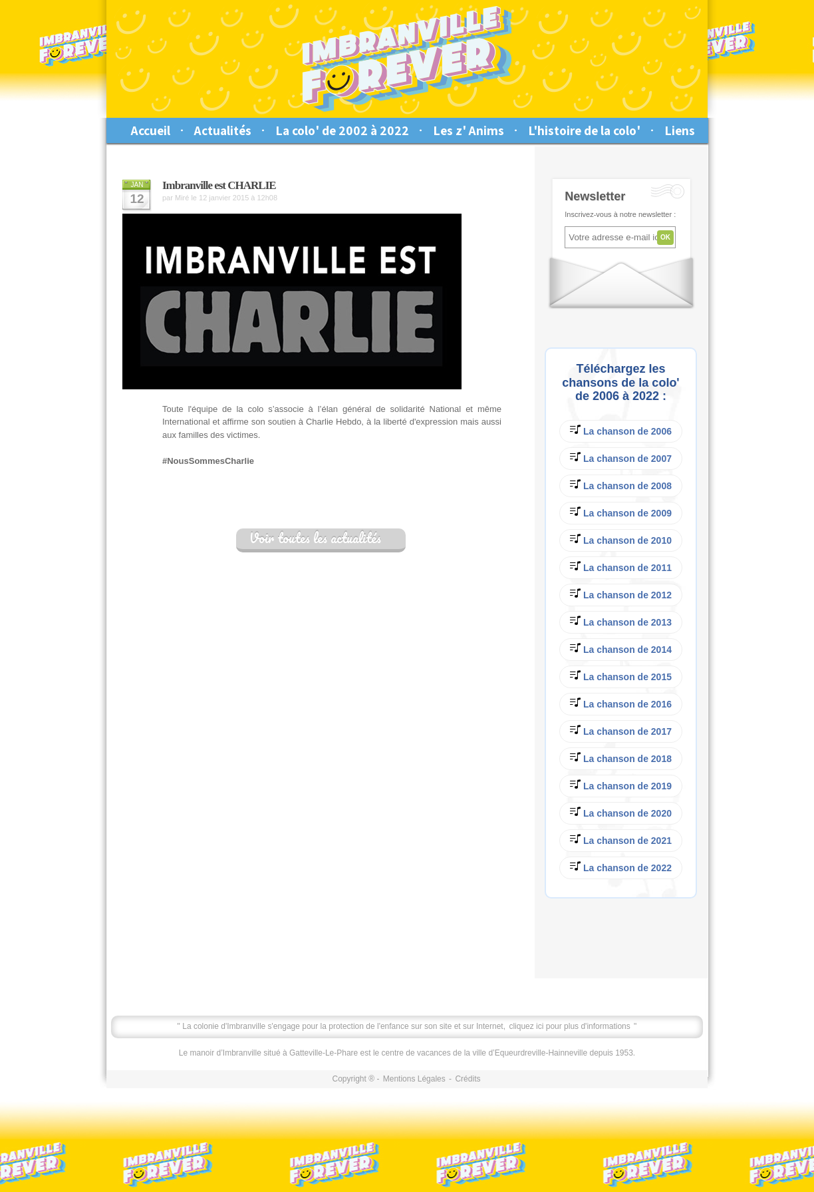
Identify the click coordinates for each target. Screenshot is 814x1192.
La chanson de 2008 (621, 485)
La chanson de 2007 (621, 457)
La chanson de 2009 (621, 512)
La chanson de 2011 (621, 566)
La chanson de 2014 (621, 648)
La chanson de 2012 (621, 594)
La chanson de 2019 (621, 785)
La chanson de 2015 (621, 676)
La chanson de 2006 (621, 430)
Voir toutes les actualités (315, 538)
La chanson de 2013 (621, 621)
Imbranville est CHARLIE (219, 185)
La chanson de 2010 (621, 539)
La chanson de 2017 (621, 730)
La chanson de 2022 (621, 867)
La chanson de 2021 (621, 839)
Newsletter (595, 196)
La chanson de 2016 (621, 703)
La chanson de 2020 (621, 812)
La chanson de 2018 (621, 757)
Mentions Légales (414, 1079)
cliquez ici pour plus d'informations (569, 1026)
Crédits (467, 1079)
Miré (182, 198)
